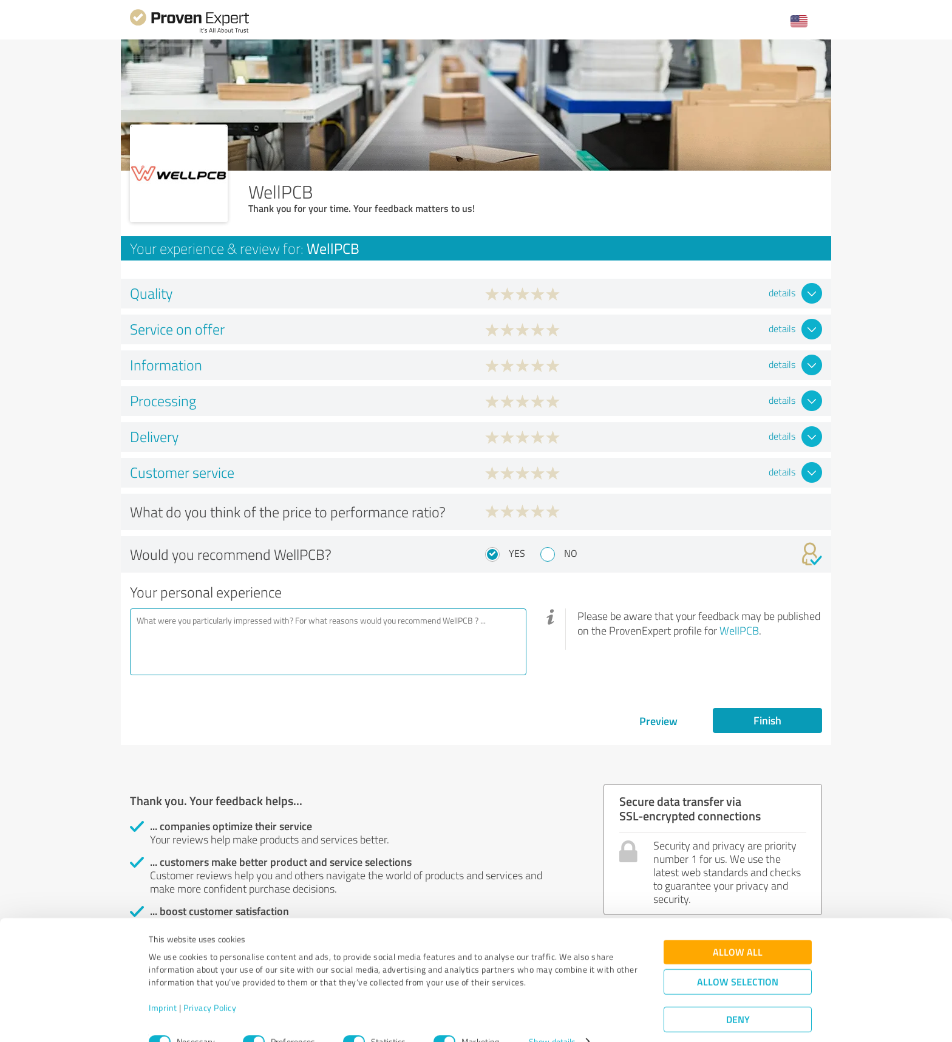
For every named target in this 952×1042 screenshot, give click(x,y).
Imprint (163, 985)
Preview (658, 720)
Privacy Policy (209, 985)
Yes (517, 553)
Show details (552, 1019)
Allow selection (737, 959)
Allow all (738, 929)
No (570, 553)
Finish (767, 720)
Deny (738, 997)
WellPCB (739, 630)
